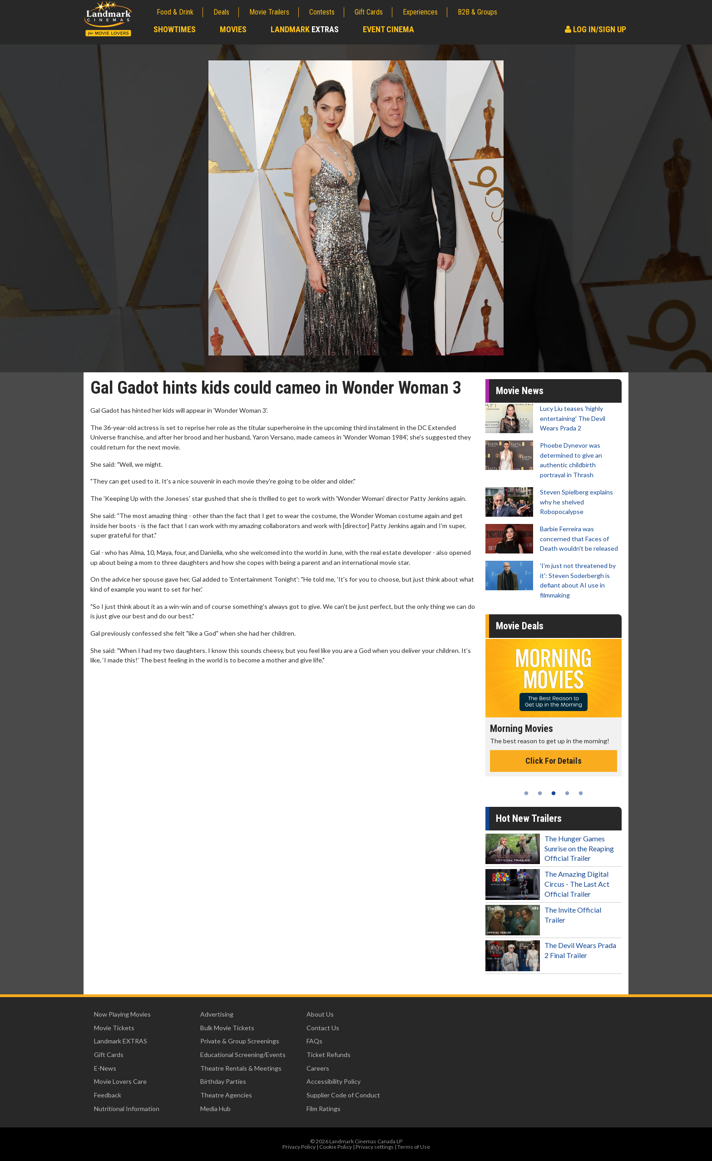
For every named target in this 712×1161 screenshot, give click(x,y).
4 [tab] (567, 793)
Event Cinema (388, 29)
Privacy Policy (299, 1146)
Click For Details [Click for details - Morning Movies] (553, 761)
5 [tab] (580, 793)
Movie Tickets (114, 1028)
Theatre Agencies (226, 1095)
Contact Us (323, 1028)
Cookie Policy (335, 1146)
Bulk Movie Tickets (227, 1028)
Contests (322, 12)
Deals (221, 12)
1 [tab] (526, 793)
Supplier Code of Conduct (343, 1095)
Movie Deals (520, 626)
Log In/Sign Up (595, 29)
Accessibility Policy (334, 1081)
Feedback (107, 1095)
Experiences (420, 12)
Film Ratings (324, 1108)
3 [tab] (553, 793)
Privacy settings (375, 1146)
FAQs (314, 1041)
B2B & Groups (477, 12)
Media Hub (215, 1108)
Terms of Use (413, 1146)
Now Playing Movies (122, 1014)
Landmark (305, 29)
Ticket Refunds (329, 1054)
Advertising (216, 1014)
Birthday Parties (223, 1081)
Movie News (520, 390)
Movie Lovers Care (120, 1081)
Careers (318, 1068)
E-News (105, 1068)
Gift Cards (369, 12)
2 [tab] (539, 793)
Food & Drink (175, 12)
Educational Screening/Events (243, 1054)
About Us (320, 1014)
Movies (233, 29)
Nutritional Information (126, 1108)
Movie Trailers (269, 12)
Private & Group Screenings (239, 1041)
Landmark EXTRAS (120, 1041)
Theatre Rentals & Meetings (241, 1068)
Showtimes (174, 29)
